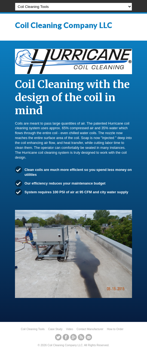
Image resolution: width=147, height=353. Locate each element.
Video (69, 329)
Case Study (55, 329)
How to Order (115, 329)
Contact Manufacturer (89, 329)
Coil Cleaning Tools (33, 329)
